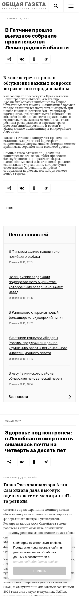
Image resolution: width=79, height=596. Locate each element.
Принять (39, 570)
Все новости (18, 397)
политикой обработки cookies (36, 561)
